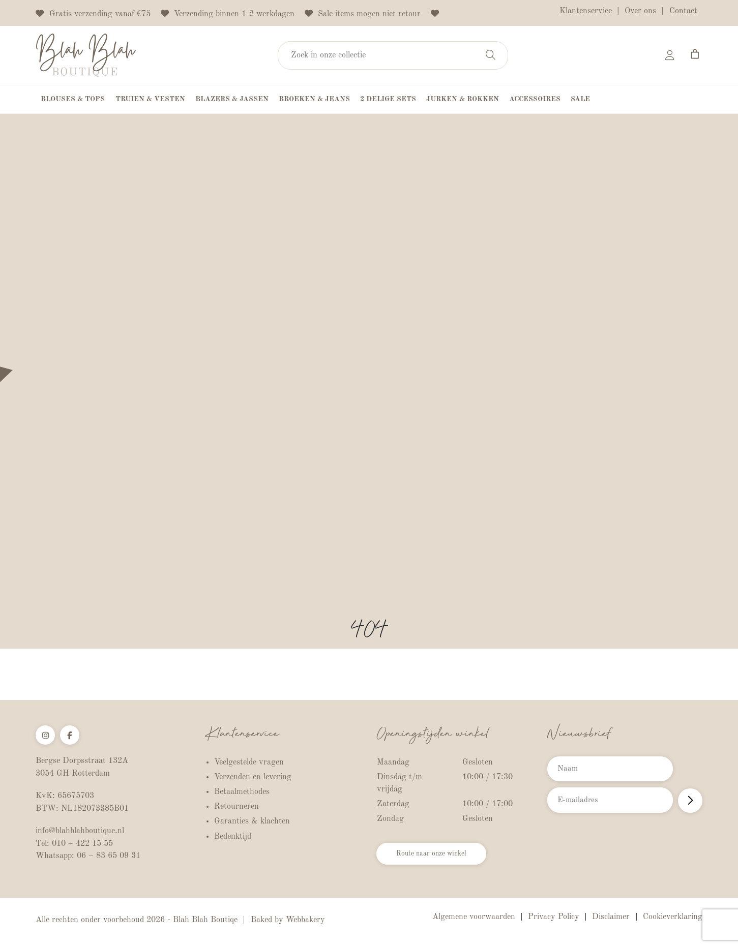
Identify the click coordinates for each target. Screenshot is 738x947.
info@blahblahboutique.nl (80, 834)
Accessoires (534, 100)
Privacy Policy (553, 919)
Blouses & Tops (73, 100)
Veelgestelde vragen (249, 763)
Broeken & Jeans (314, 100)
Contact (683, 11)
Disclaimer (611, 919)
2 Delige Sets (388, 100)
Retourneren (236, 808)
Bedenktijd (232, 838)
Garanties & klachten (252, 823)
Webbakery (305, 923)
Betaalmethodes (242, 793)
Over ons (640, 11)
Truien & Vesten (150, 100)
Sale (580, 100)
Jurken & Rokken (462, 100)
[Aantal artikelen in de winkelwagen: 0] (694, 55)
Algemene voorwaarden (473, 919)
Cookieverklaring (672, 919)
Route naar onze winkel (442, 858)
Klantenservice (585, 11)
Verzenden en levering (252, 778)
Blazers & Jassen (232, 100)
